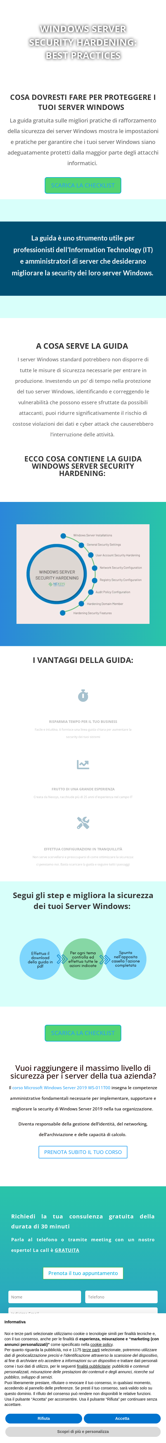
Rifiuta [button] (44, 1418)
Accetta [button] (122, 1418)
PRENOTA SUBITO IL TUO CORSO (83, 1152)
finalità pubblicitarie (93, 1366)
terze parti (91, 1350)
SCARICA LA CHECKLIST (83, 185)
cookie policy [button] (101, 1344)
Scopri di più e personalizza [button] (83, 1431)
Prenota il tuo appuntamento (83, 1273)
